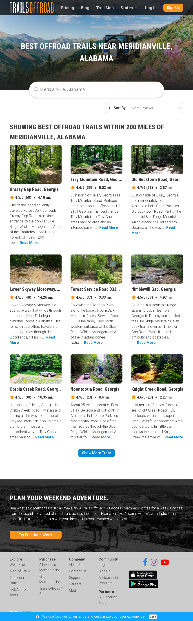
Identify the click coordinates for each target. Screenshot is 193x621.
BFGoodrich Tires (108, 600)
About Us (76, 565)
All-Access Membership (49, 567)
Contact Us (78, 571)
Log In (151, 7)
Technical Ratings (17, 580)
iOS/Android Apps (19, 592)
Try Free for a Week (35, 535)
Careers (75, 584)
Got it (153, 616)
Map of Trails (20, 571)
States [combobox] (126, 7)
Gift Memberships (50, 579)
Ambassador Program (109, 580)
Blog (85, 7)
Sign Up (173, 8)
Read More (29, 243)
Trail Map (105, 7)
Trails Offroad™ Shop (51, 591)
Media (74, 591)
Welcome (17, 565)
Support (75, 578)
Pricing (67, 7)
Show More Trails (96, 453)
